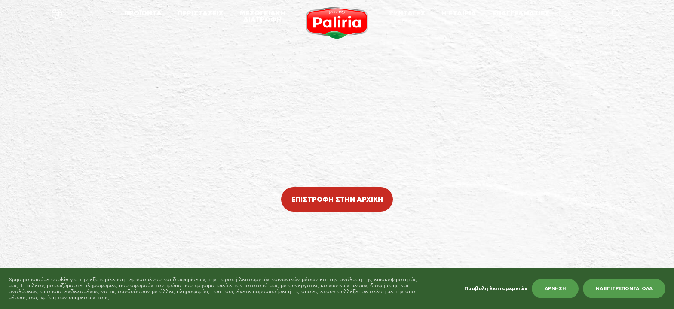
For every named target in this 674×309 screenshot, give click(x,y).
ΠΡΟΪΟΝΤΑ (143, 13)
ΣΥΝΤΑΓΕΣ (407, 13)
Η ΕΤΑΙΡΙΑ (458, 13)
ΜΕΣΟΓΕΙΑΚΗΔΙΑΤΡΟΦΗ (262, 16)
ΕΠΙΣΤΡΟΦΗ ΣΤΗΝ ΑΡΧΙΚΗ (337, 200)
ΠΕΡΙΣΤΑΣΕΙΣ (201, 13)
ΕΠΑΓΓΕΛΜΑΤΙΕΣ (521, 13)
